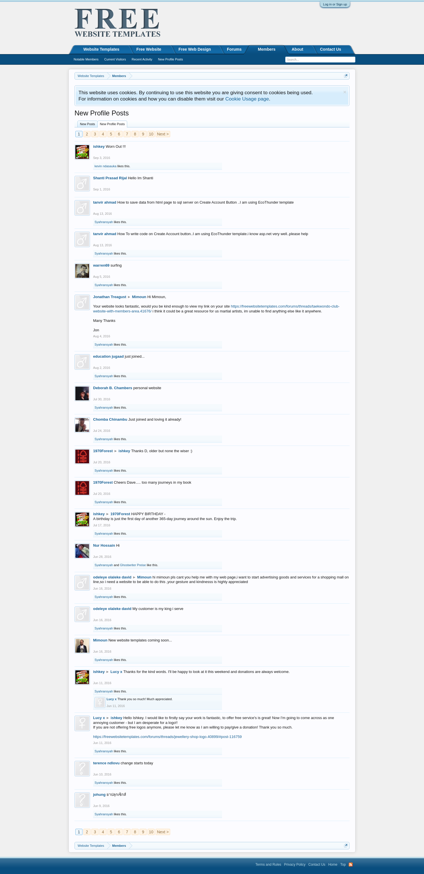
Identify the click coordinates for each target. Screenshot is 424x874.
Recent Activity (141, 59)
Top (343, 865)
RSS (351, 865)
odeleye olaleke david (112, 577)
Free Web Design (194, 49)
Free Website (148, 49)
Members (266, 49)
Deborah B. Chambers (112, 388)
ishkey (99, 146)
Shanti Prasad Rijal (110, 178)
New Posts (87, 124)
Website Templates (101, 49)
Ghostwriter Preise (133, 565)
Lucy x (116, 672)
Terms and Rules (268, 865)
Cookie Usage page (247, 99)
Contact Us (330, 49)
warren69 (101, 265)
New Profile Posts (112, 124)
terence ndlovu (106, 763)
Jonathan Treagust (109, 297)
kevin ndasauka (105, 166)
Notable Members (86, 59)
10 (151, 134)
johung (99, 794)
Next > (163, 134)
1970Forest (103, 451)
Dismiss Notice (345, 92)
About (297, 49)
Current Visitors (115, 59)
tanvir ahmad (104, 202)
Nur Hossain (104, 545)
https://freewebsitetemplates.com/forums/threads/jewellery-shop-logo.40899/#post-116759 (167, 737)
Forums (234, 49)
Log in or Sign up (335, 4)
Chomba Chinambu (110, 419)
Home (332, 865)
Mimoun (139, 297)
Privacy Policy (295, 865)
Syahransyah (104, 222)
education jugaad (108, 356)
